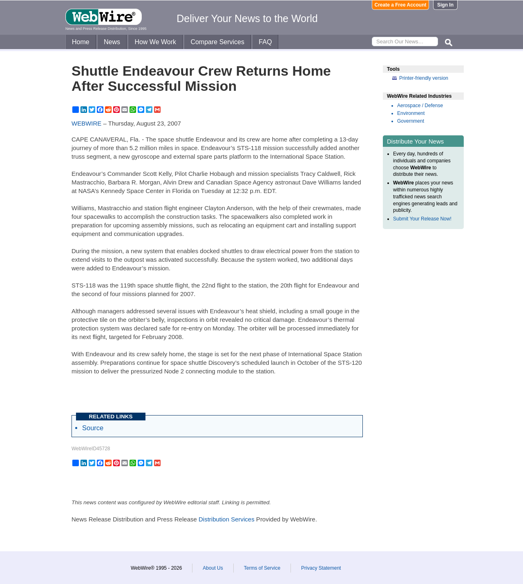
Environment (411, 113)
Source (92, 427)
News (112, 41)
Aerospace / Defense (420, 105)
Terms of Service (262, 568)
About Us (213, 568)
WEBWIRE (86, 123)
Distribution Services (227, 519)
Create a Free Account (401, 5)
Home (80, 41)
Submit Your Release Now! (422, 219)
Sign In (445, 5)
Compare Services (217, 41)
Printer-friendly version (423, 78)
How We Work (155, 41)
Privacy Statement (321, 568)
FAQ (265, 41)
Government (410, 121)
